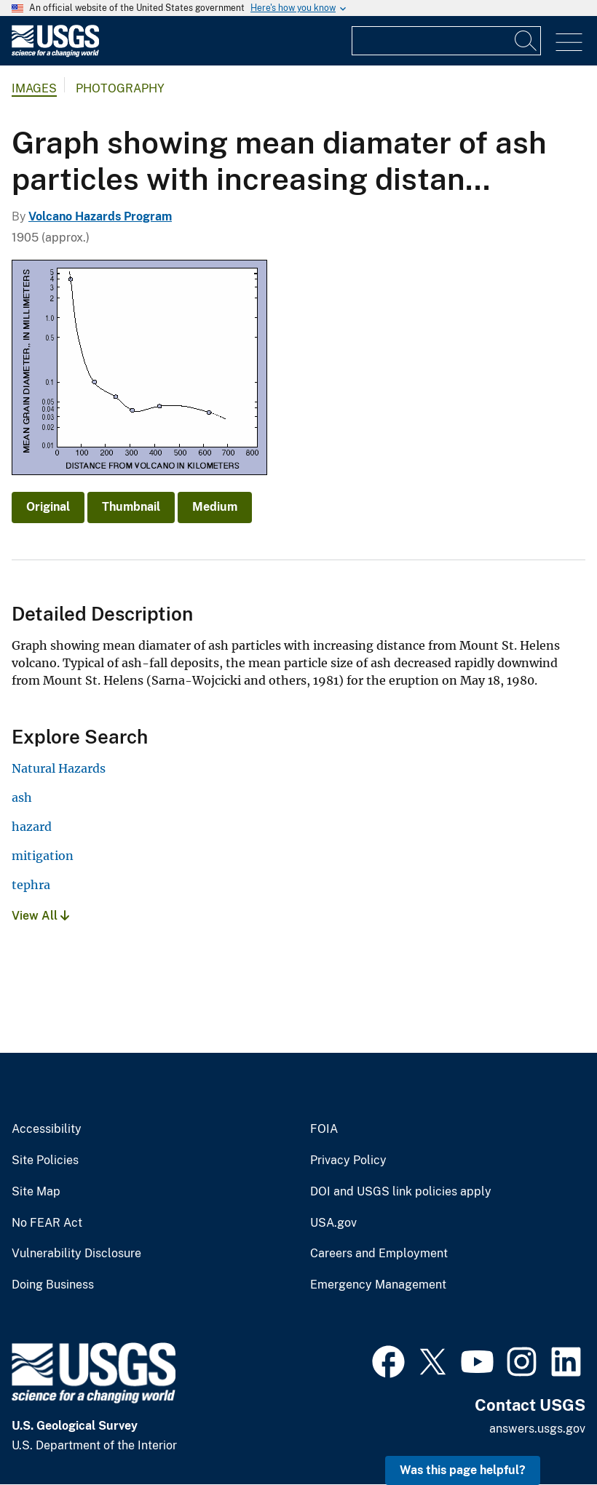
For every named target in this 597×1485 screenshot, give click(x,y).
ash (22, 797)
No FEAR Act (47, 1223)
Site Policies (45, 1160)
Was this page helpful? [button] (463, 1470)
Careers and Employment (379, 1253)
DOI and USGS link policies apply (400, 1191)
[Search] (526, 40)
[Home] (55, 53)
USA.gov (333, 1223)
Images (34, 88)
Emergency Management (378, 1284)
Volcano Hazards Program (100, 216)
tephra (31, 884)
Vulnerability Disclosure (76, 1253)
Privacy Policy (348, 1160)
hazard (32, 826)
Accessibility (47, 1129)
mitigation (43, 855)
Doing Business (53, 1284)
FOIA (324, 1129)
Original (48, 507)
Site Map (36, 1191)
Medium (214, 507)
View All (40, 916)
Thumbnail (131, 507)
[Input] (446, 40)
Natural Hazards (59, 768)
